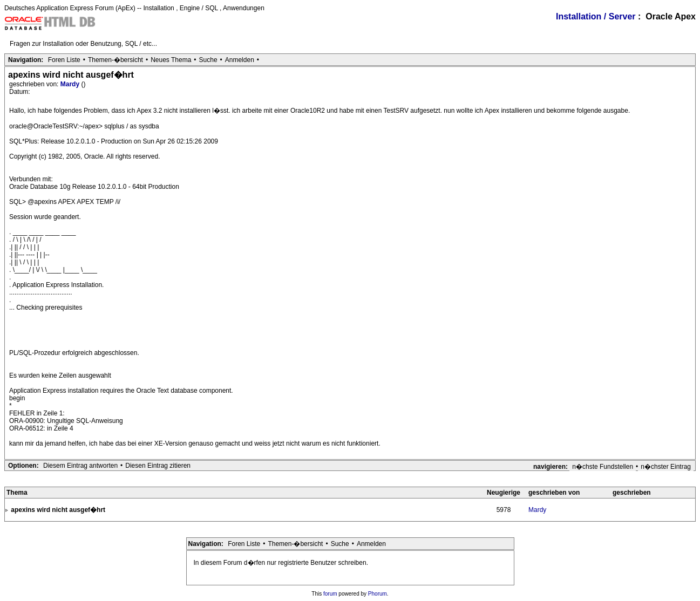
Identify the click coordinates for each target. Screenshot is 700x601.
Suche (208, 60)
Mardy (70, 84)
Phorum (377, 594)
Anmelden (239, 60)
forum (330, 594)
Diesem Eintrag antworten (80, 465)
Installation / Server (596, 16)
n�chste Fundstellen (602, 466)
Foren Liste (64, 60)
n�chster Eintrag (666, 466)
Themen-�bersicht (115, 60)
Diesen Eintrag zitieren (158, 465)
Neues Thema (171, 60)
